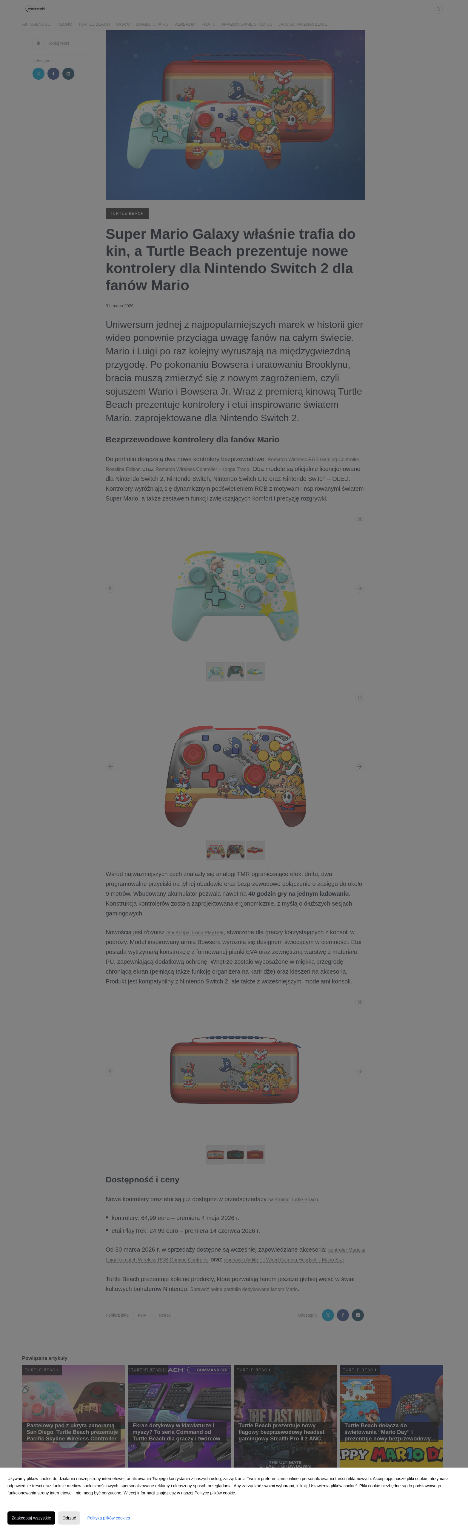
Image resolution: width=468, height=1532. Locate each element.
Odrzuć (69, 1518)
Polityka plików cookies (108, 1518)
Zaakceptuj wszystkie (31, 1518)
